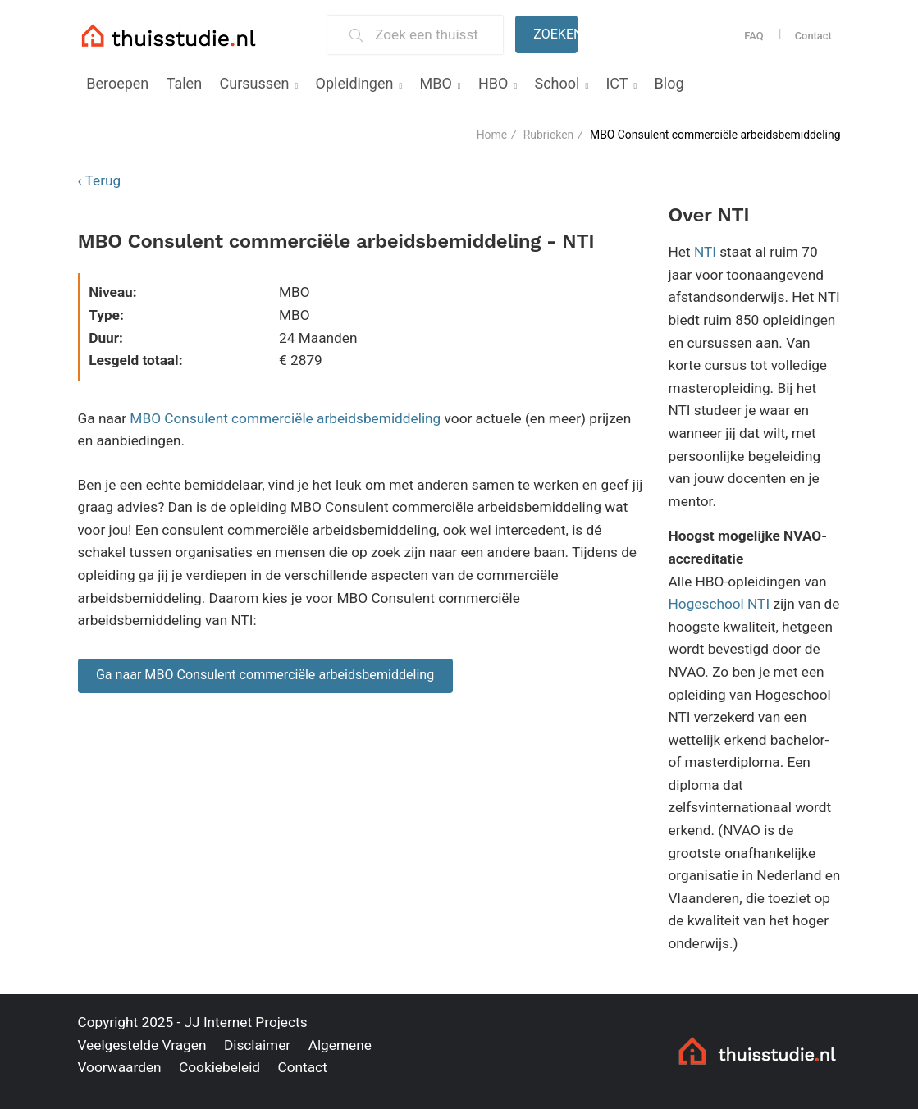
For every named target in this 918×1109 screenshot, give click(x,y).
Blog (669, 83)
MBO (436, 83)
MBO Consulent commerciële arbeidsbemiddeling (285, 418)
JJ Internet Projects (246, 1022)
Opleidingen (355, 83)
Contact (813, 36)
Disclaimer (257, 1045)
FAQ (753, 36)
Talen (184, 83)
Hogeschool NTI (719, 604)
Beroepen (117, 83)
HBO (493, 83)
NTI (705, 252)
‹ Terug (99, 180)
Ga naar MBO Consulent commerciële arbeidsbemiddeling (265, 674)
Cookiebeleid (219, 1067)
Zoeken (555, 34)
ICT (616, 83)
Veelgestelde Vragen (142, 1045)
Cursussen (255, 83)
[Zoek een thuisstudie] (432, 35)
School (556, 83)
